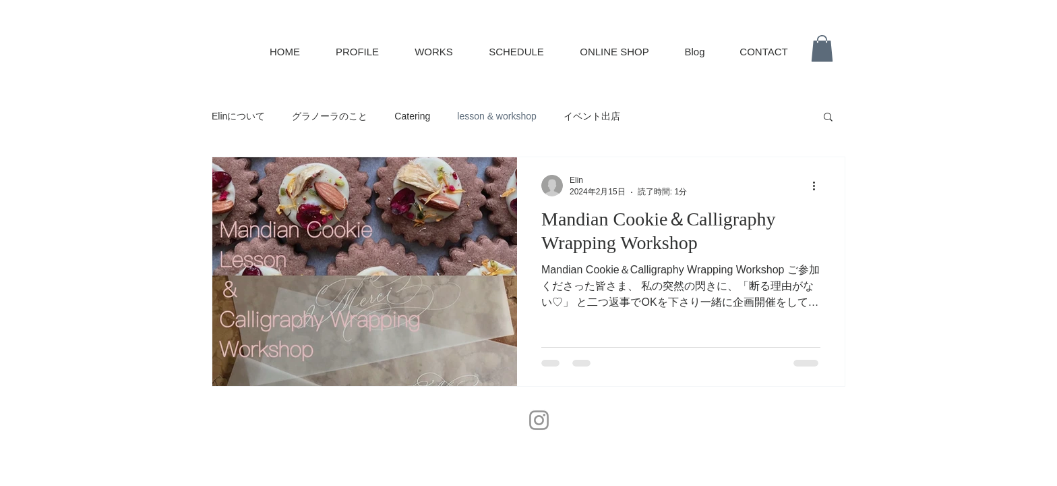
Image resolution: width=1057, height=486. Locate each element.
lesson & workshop (497, 116)
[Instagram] (539, 420)
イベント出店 (592, 116)
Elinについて (238, 116)
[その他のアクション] (818, 186)
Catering (412, 116)
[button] (822, 48)
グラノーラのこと (329, 116)
